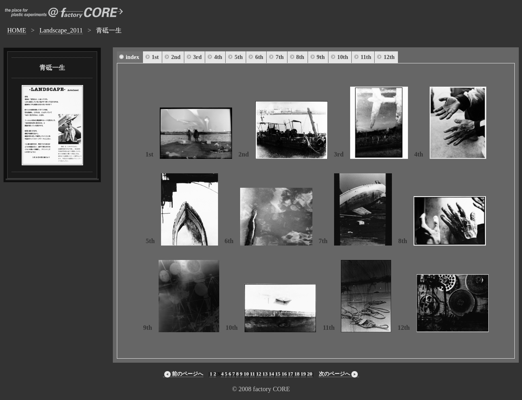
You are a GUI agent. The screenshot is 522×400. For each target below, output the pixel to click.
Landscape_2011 (61, 30)
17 (290, 374)
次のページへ (339, 374)
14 (271, 374)
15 (277, 374)
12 (258, 374)
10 (246, 374)
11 (252, 374)
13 (265, 374)
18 (297, 374)
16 (284, 374)
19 (303, 374)
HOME (16, 30)
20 (309, 374)
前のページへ (183, 374)
